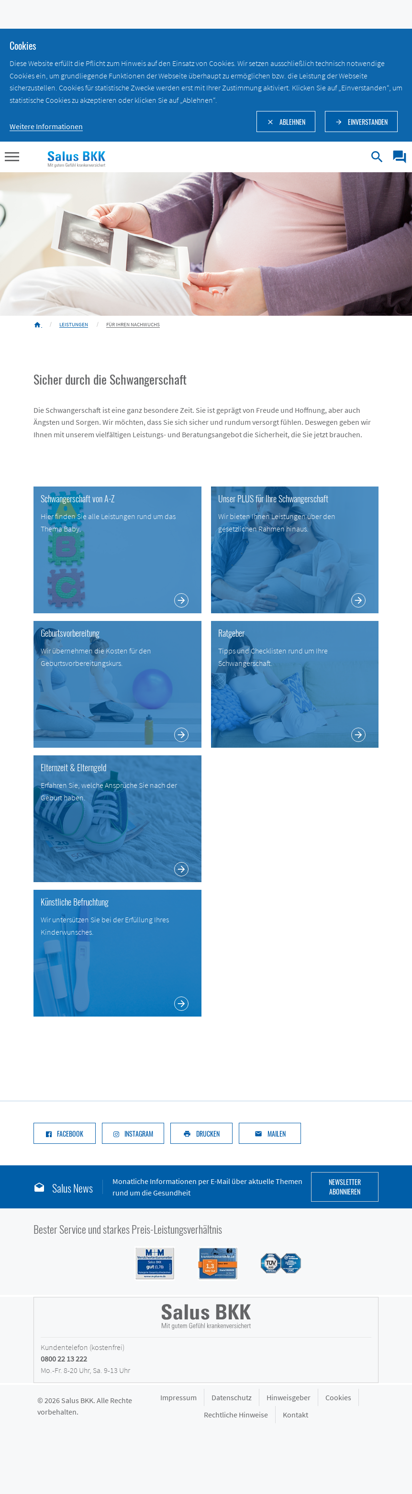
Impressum (178, 1397)
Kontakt (295, 1414)
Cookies (338, 1397)
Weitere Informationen (46, 126)
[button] (12, 158)
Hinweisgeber (289, 1397)
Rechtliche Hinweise (236, 1414)
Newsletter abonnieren (345, 1186)
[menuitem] (396, 157)
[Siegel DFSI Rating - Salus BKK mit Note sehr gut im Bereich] (212, 1262)
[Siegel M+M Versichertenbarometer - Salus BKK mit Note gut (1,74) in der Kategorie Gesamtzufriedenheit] (149, 1262)
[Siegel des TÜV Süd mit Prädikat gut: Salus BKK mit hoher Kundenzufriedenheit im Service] (275, 1262)
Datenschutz (232, 1397)
